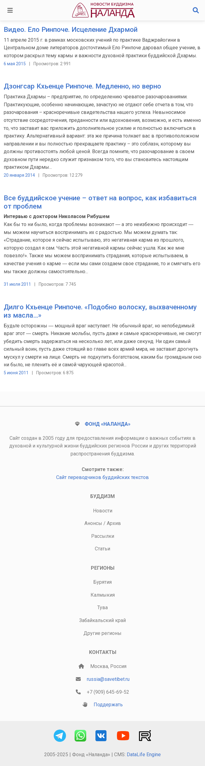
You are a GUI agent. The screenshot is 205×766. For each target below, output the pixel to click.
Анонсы (93, 523)
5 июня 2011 (16, 372)
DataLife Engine (144, 754)
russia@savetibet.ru (108, 679)
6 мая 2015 (15, 63)
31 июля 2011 (17, 284)
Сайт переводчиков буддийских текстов (102, 477)
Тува (102, 607)
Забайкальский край (102, 620)
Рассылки (102, 536)
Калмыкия (103, 595)
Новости (102, 511)
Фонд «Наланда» (107, 424)
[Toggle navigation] (10, 10)
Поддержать (108, 705)
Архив (114, 523)
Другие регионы (102, 633)
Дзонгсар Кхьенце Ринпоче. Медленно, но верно (82, 86)
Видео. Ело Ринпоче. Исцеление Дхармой (70, 29)
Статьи (102, 549)
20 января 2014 (19, 175)
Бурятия (102, 582)
